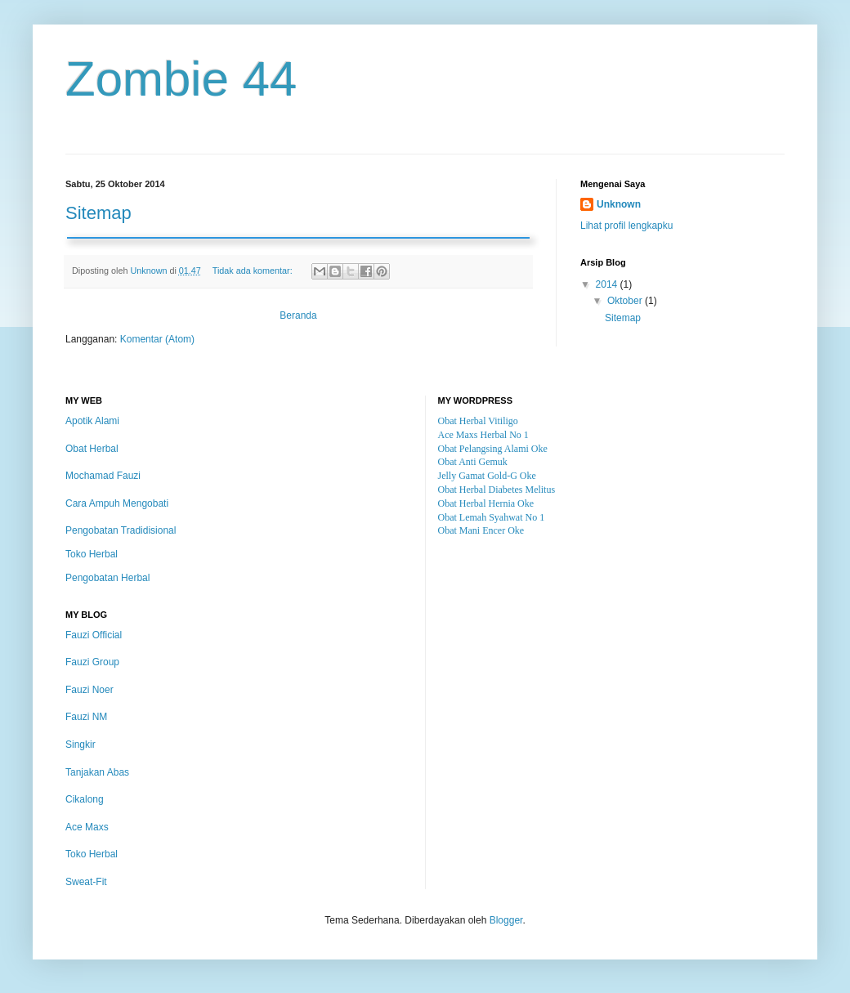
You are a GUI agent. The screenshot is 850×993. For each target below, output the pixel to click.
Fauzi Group (92, 662)
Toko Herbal (91, 554)
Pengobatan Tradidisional (120, 530)
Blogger (506, 920)
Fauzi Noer (89, 690)
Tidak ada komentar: (253, 270)
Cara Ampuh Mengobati (116, 503)
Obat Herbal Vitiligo (478, 421)
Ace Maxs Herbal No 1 (483, 435)
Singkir (80, 744)
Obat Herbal (92, 448)
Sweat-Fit (86, 882)
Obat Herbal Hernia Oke (486, 503)
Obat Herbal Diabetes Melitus (497, 489)
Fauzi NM (86, 716)
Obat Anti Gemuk (473, 461)
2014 (608, 284)
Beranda (298, 315)
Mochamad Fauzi (103, 475)
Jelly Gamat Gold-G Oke (487, 475)
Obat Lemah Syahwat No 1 (491, 517)
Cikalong (84, 799)
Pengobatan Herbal (107, 578)
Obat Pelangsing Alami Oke (493, 448)
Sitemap (98, 213)
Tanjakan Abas (97, 772)
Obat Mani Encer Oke (481, 530)
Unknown (619, 204)
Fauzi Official (93, 635)
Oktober (626, 300)
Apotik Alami (92, 421)
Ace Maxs (87, 827)
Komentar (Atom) (157, 339)
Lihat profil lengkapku (626, 225)
